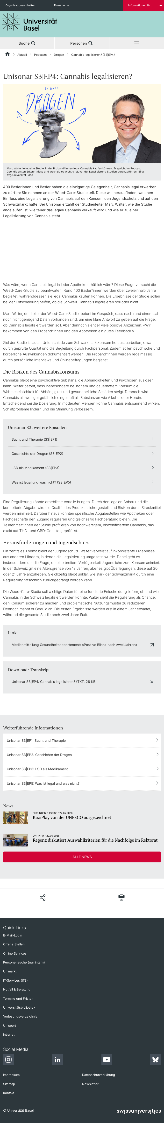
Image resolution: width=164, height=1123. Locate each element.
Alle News (82, 857)
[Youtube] (106, 1060)
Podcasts (40, 54)
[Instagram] (8, 1060)
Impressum (11, 1075)
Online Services (15, 953)
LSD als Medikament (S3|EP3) (35, 468)
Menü (136, 43)
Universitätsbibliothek (19, 1007)
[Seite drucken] (121, 897)
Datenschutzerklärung (98, 1075)
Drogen (59, 54)
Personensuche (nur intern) (24, 962)
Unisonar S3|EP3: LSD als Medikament (37, 769)
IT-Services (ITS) (15, 980)
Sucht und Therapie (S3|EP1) (34, 439)
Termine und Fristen (18, 998)
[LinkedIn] (57, 1060)
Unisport (9, 1025)
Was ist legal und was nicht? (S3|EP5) (41, 482)
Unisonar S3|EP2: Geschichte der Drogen (39, 755)
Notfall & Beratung (16, 989)
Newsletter (90, 1084)
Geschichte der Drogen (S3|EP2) (37, 453)
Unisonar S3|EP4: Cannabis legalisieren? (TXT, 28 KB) (54, 681)
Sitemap (9, 1084)
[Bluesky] (155, 1060)
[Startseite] (7, 55)
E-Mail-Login (12, 935)
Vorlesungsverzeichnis (20, 1016)
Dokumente (61, 5)
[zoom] (82, 123)
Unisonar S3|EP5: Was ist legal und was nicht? (43, 783)
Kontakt (8, 1093)
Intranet (8, 1034)
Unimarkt (9, 971)
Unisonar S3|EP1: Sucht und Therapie (36, 740)
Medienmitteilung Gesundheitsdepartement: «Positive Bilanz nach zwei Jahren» (74, 645)
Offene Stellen (14, 944)
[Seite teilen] (42, 897)
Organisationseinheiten (20, 5)
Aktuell (22, 54)
